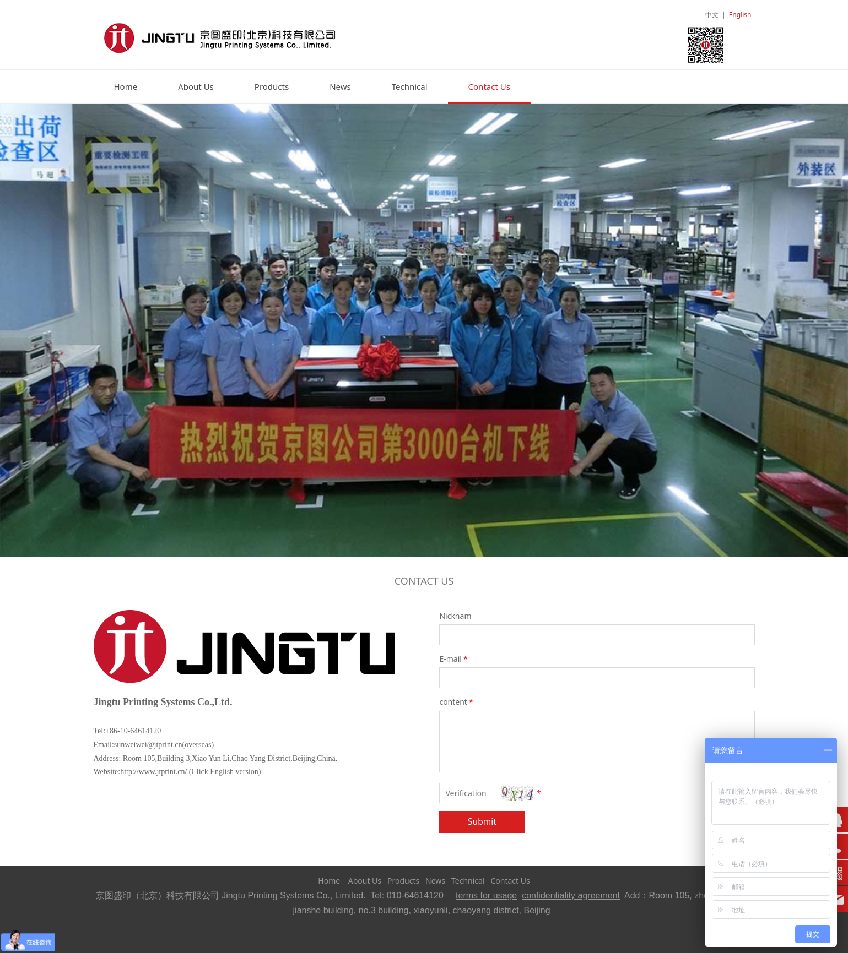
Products (272, 86)
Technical (410, 86)
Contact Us (489, 86)
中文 (712, 14)
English (740, 14)
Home (126, 86)
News (340, 86)
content (456, 701)
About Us (196, 86)
